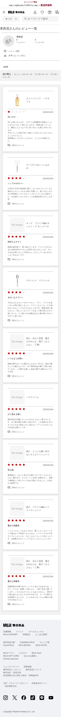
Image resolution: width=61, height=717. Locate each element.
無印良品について (33, 669)
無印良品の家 (9, 642)
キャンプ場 (44, 642)
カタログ (23, 653)
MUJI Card (36, 653)
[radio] (9, 112)
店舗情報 (7, 631)
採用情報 (28, 667)
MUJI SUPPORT (10, 634)
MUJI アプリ (8, 653)
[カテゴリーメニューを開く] (4, 12)
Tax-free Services (10, 659)
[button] (35, 12)
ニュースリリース (11, 667)
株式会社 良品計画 (12, 672)
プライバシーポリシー (18, 683)
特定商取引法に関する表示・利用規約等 (20, 675)
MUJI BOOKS (25, 645)
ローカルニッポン (36, 631)
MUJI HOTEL (41, 645)
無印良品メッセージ (12, 669)
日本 (5, 683)
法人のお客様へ (30, 656)
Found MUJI (8, 645)
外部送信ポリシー (39, 683)
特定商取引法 (11, 686)
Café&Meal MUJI (27, 642)
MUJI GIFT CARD (11, 656)
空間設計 (26, 634)
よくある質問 (41, 634)
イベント (20, 631)
